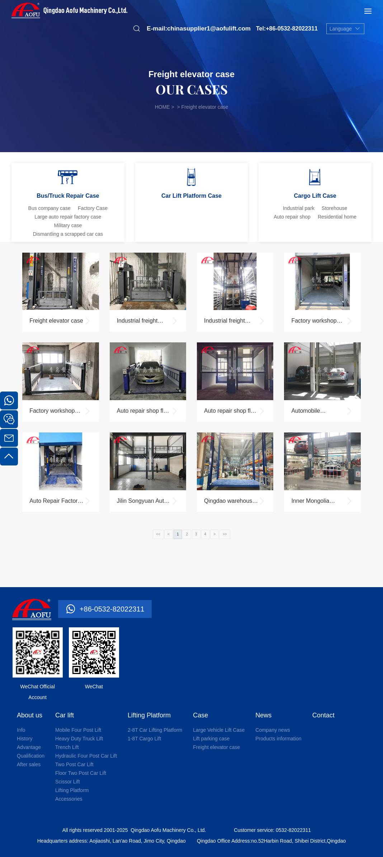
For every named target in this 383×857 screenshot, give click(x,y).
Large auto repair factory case (67, 217)
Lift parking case (211, 738)
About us (29, 715)
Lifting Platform (72, 790)
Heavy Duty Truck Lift (79, 738)
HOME (162, 107)
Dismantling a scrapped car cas (68, 234)
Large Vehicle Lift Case (219, 730)
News (263, 715)
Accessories (68, 799)
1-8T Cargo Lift (144, 738)
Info (21, 730)
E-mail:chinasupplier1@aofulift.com (199, 28)
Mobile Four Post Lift (78, 730)
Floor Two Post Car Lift (80, 773)
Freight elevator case (216, 747)
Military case (68, 225)
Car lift (64, 715)
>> (225, 534)
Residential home (337, 217)
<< (158, 534)
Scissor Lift (67, 782)
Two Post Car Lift (74, 764)
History (25, 738)
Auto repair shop (292, 217)
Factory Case (93, 208)
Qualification (30, 756)
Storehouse (334, 208)
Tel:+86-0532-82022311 (287, 28)
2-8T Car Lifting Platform (155, 730)
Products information (278, 738)
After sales (29, 764)
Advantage (29, 747)
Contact (323, 715)
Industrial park (299, 208)
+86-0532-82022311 (112, 609)
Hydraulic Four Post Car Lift (86, 756)
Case (200, 715)
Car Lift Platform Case (191, 196)
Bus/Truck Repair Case (68, 196)
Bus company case (49, 208)
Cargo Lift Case (315, 196)
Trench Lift (67, 747)
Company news (272, 730)
